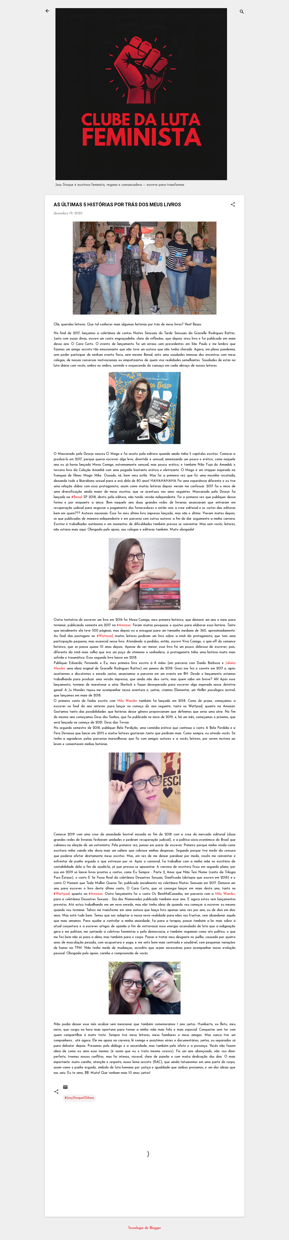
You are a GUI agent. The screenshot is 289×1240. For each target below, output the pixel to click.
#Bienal (76, 497)
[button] (233, 205)
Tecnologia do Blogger (144, 1228)
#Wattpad (105, 636)
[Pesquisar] (242, 12)
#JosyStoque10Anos (79, 1098)
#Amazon (124, 625)
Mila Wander (127, 701)
